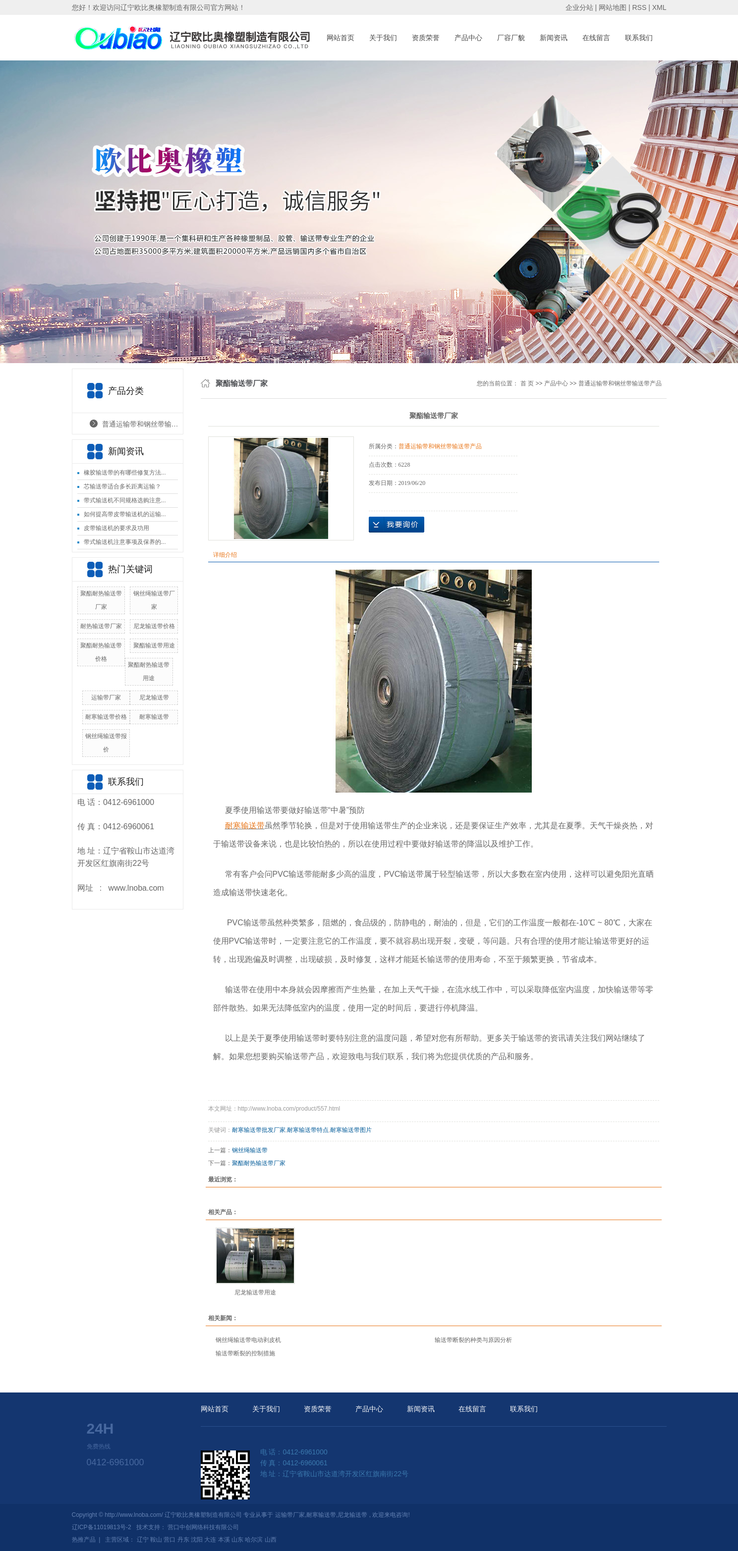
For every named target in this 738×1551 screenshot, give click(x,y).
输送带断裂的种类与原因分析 (473, 1340)
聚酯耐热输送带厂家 (258, 1163)
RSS (639, 7)
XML (659, 7)
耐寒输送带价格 (106, 716)
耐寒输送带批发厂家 (258, 1129)
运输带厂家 (106, 697)
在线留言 (596, 38)
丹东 (183, 1539)
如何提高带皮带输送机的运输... (125, 514)
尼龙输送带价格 (154, 626)
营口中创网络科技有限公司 (203, 1527)
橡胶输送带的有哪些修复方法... (125, 472)
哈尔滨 (254, 1539)
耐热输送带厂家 (101, 626)
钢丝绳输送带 (250, 1150)
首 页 (527, 383)
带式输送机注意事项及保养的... (125, 541)
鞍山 (156, 1539)
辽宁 (143, 1539)
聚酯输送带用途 (154, 645)
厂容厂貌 (511, 38)
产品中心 (468, 38)
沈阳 (197, 1539)
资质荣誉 (426, 38)
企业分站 (579, 7)
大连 (210, 1539)
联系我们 (639, 38)
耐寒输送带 (154, 716)
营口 (169, 1539)
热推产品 (84, 1539)
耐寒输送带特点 (308, 1129)
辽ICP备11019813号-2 (101, 1527)
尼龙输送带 (154, 697)
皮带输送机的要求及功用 (116, 528)
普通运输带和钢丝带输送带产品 (142, 424)
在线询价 (396, 525)
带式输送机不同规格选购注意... (125, 500)
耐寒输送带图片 (351, 1129)
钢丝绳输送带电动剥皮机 (248, 1340)
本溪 (224, 1539)
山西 (271, 1539)
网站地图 (613, 7)
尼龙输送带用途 (255, 1292)
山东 (237, 1539)
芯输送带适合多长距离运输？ (122, 486)
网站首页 (340, 38)
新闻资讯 (554, 38)
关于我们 (383, 38)
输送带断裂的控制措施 (245, 1353)
